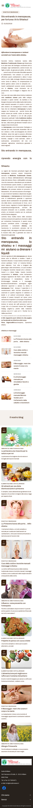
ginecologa (4, 267)
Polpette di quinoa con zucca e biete (15, 641)
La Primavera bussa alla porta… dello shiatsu (23, 340)
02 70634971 (12, 780)
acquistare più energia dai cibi (10, 207)
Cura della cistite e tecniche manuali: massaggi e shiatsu (21, 352)
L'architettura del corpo (18, 320)
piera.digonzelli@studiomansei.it (24, 315)
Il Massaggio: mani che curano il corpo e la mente (22, 366)
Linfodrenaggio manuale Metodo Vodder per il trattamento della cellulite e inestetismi (21, 398)
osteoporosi (16, 221)
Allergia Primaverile (9, 746)
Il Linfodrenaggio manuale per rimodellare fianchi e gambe (21, 380)
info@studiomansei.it (12, 783)
